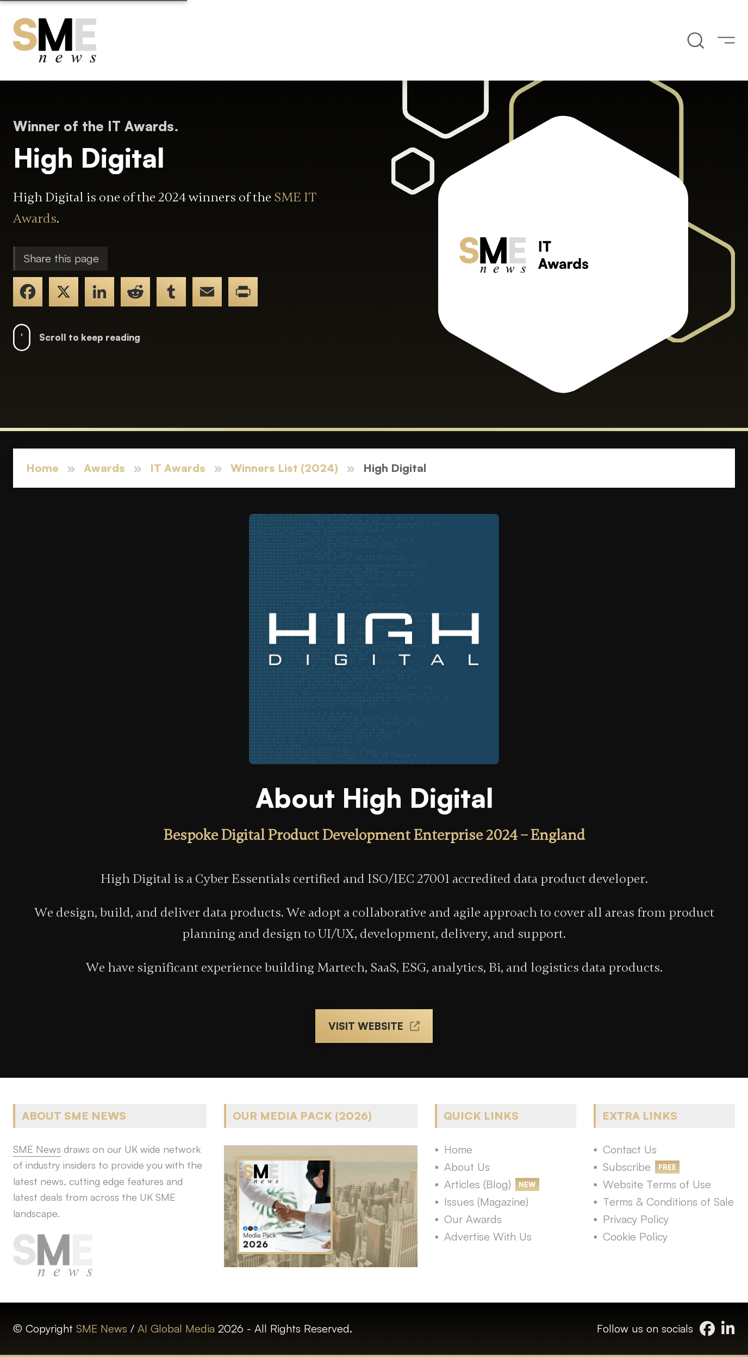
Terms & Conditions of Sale (668, 1201)
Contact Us (630, 1149)
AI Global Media (176, 1328)
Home (42, 468)
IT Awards (177, 468)
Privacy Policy (636, 1219)
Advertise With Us (488, 1236)
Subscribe (627, 1167)
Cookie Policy (635, 1236)
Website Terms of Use (657, 1184)
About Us (467, 1167)
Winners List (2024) (284, 468)
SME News (101, 1328)
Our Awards (473, 1219)
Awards (104, 468)
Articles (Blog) (477, 1184)
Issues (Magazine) (486, 1201)
